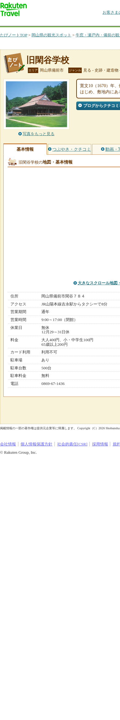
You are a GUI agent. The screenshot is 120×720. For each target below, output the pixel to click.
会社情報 (8, 444)
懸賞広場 (71, 22)
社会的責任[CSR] (72, 444)
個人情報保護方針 (36, 444)
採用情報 (100, 444)
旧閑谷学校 (47, 60)
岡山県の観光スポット (51, 35)
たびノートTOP (13, 35)
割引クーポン (96, 22)
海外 (46, 22)
